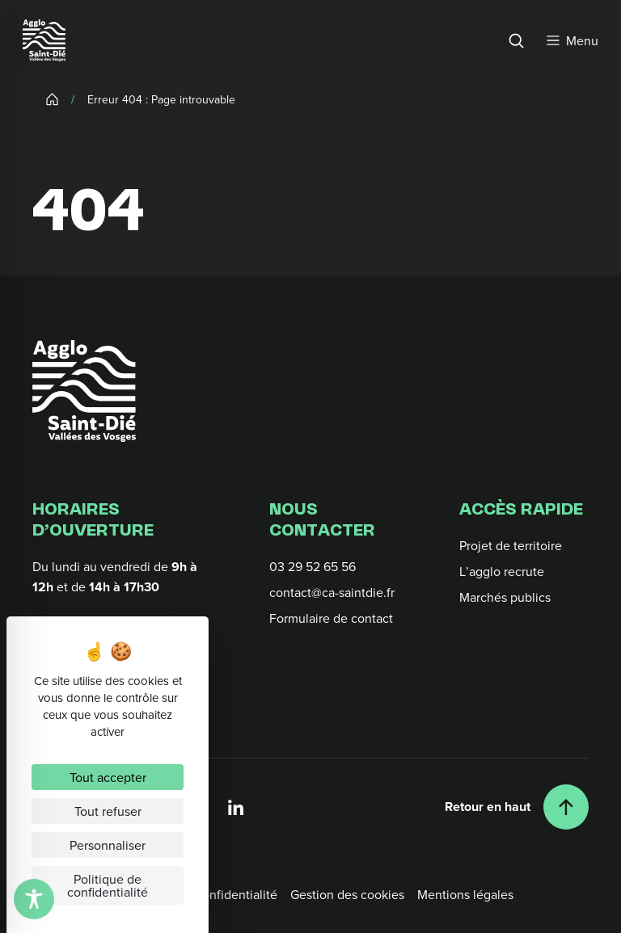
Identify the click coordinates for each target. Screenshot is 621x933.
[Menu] (572, 40)
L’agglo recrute (501, 571)
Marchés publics (505, 597)
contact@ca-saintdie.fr (332, 592)
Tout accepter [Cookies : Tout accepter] (108, 777)
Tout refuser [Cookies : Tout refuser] (108, 811)
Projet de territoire (510, 545)
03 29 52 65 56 (312, 566)
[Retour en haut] (517, 807)
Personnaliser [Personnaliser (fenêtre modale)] (108, 845)
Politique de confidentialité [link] (107, 885)
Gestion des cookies (347, 894)
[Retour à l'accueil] (84, 391)
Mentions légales (465, 894)
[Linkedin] (236, 807)
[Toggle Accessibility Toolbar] (34, 899)
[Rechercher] (516, 40)
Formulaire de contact (331, 618)
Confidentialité (235, 894)
